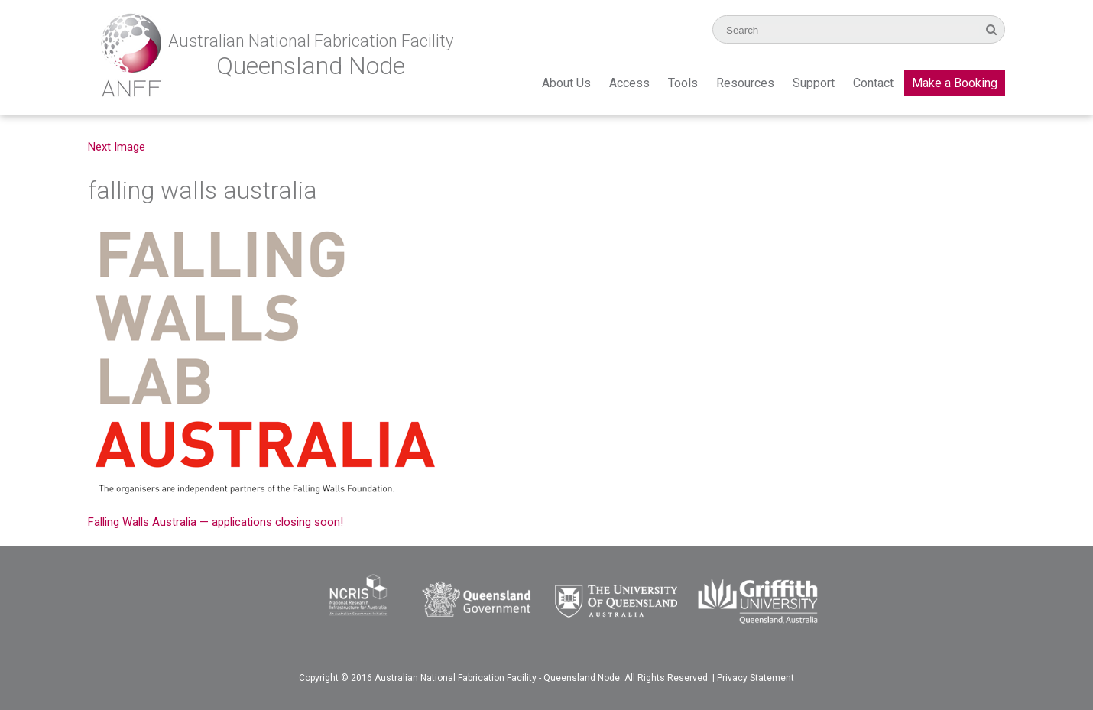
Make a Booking (954, 83)
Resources (745, 83)
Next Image (116, 147)
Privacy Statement (755, 678)
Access (629, 83)
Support (814, 83)
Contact (873, 83)
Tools (683, 83)
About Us (566, 83)
